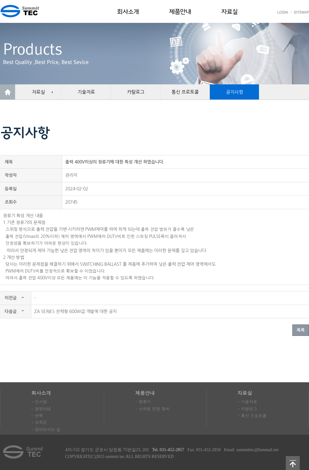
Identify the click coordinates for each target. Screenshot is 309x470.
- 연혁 (37, 415)
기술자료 (86, 92)
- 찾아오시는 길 (45, 429)
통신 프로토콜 (185, 92)
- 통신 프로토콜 (251, 415)
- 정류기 (143, 401)
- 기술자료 (247, 401)
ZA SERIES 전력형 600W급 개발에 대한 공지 (75, 311)
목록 (301, 330)
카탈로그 (135, 92)
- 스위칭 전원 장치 (152, 409)
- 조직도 (39, 422)
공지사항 (234, 92)
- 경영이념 (41, 409)
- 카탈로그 (247, 409)
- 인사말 (39, 401)
